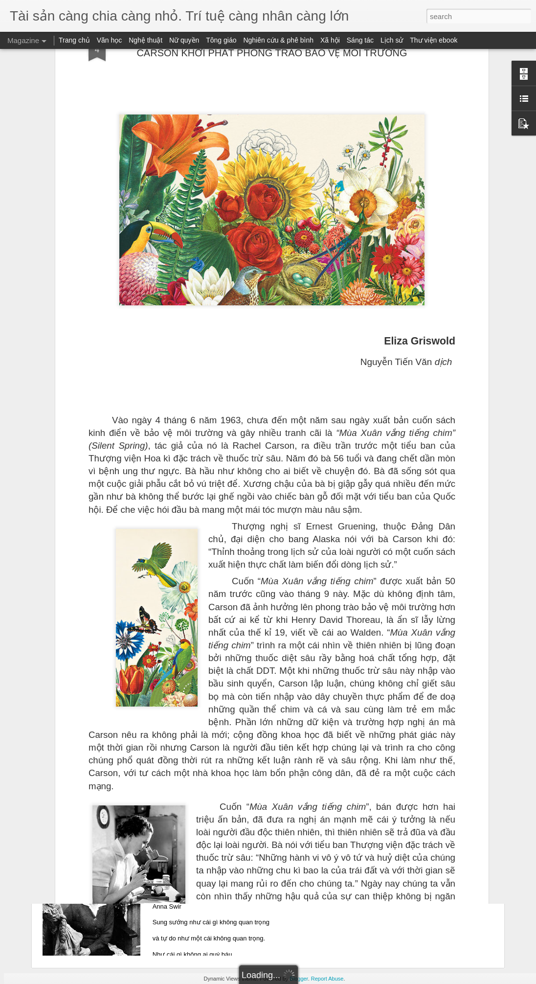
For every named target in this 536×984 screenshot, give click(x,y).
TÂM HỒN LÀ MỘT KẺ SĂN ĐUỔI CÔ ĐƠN (246, 752)
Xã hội (330, 40)
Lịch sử (391, 40)
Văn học (109, 40)
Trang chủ (74, 40)
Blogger (299, 979)
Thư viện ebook (433, 40)
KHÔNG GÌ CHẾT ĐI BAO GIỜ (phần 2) (239, 530)
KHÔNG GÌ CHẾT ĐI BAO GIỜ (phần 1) (239, 641)
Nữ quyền (184, 40)
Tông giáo (221, 40)
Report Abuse (327, 979)
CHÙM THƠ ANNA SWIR (214, 863)
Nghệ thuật (145, 40)
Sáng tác (360, 40)
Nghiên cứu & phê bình (278, 40)
